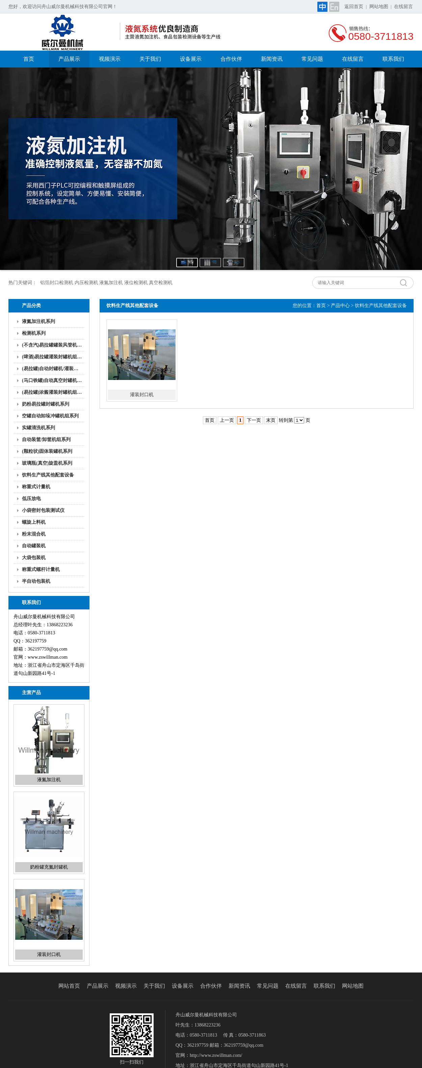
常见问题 (312, 59)
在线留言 (403, 6)
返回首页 (353, 6)
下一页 (254, 420)
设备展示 (191, 59)
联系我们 (393, 59)
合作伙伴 (231, 59)
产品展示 (69, 59)
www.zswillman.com (48, 657)
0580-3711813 (381, 36)
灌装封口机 (49, 954)
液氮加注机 (49, 779)
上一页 (227, 420)
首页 (28, 59)
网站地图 (378, 6)
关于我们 (150, 59)
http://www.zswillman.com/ (216, 1055)
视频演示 (110, 59)
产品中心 (340, 305)
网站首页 (69, 986)
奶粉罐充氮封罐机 (49, 867)
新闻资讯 (272, 59)
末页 (270, 420)
